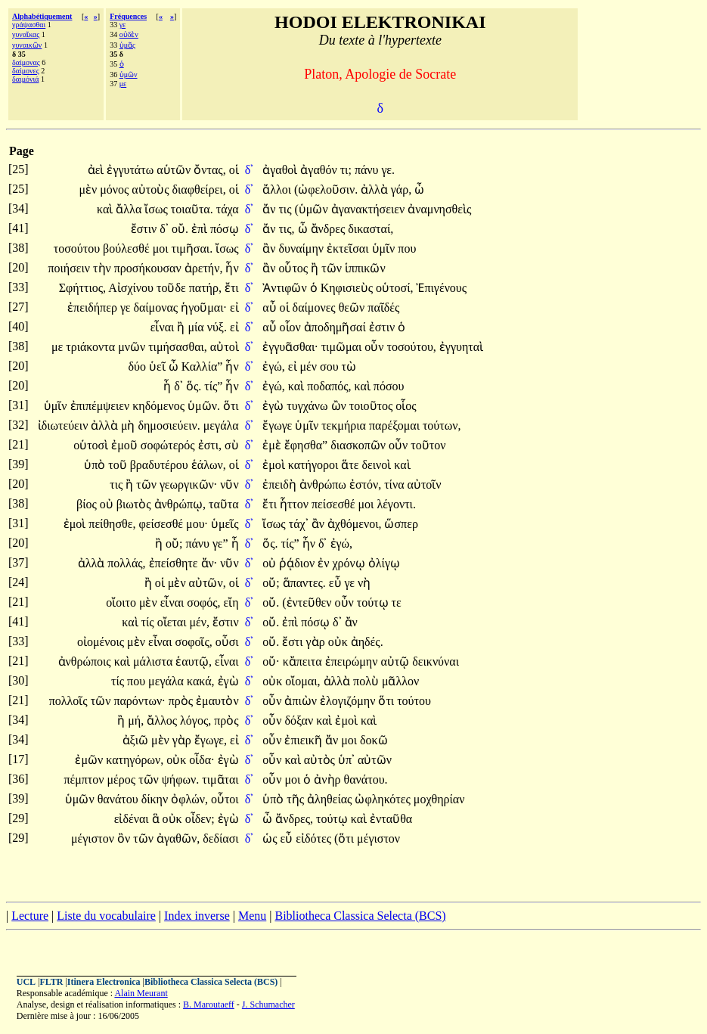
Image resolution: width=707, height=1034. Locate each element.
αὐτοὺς (152, 189)
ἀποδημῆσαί (336, 327)
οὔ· (270, 661)
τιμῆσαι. (192, 248)
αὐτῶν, (207, 582)
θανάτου (119, 799)
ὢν (340, 405)
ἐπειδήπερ (93, 307)
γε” (220, 543)
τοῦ (118, 464)
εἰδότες (315, 838)
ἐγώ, (273, 366)
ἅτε (351, 464)
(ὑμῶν (313, 209)
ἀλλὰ (376, 189)
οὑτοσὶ (92, 445)
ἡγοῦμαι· (204, 307)
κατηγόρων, (134, 759)
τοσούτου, (411, 346)
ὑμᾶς (127, 45)
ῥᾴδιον (298, 563)
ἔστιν (145, 228)
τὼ (349, 366)
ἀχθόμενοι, (354, 523)
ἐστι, (210, 445)
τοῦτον (428, 445)
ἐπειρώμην (353, 661)
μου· (197, 523)
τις (286, 209)
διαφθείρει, (199, 189)
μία (197, 327)
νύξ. (217, 327)
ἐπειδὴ (280, 484)
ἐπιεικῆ (304, 740)
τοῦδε (173, 287)
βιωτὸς (135, 504)
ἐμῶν (90, 759)
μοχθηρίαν (439, 799)
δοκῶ (374, 740)
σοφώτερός (169, 445)
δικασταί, (370, 228)
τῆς (297, 799)
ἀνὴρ (328, 779)
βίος (88, 504)
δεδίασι (220, 838)
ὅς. (193, 386)
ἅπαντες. (304, 582)
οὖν (375, 346)
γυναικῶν (27, 45)
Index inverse (197, 915)
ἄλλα (130, 209)
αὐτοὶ (224, 346)
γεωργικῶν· (188, 484)
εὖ (337, 582)
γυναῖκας (25, 34)
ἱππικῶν (365, 268)
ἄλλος (163, 720)
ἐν (325, 563)
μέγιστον (94, 838)
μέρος (123, 779)
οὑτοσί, (394, 287)
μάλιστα (154, 661)
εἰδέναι (133, 818)
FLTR (52, 982)
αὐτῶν (375, 759)
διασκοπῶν (359, 445)
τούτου (414, 700)
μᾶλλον (400, 681)
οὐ (108, 504)
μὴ (129, 425)
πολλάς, (126, 563)
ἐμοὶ (275, 464)
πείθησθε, (111, 523)
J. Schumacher (268, 1004)
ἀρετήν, (204, 268)
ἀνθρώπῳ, (180, 504)
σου (331, 366)
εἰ (234, 307)
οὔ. (180, 228)
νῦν (229, 484)
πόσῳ (224, 228)
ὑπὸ (96, 464)
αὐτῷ (396, 661)
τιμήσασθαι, (177, 346)
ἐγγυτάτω (132, 169)
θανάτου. (366, 779)
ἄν (270, 209)
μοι (162, 248)
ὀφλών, (189, 799)
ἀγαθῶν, (178, 838)
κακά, (201, 681)
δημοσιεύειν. (169, 425)
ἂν (270, 248)
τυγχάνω (308, 405)
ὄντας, (209, 169)
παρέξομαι (396, 425)
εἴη (231, 602)
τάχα (227, 209)
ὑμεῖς (225, 523)
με (123, 83)
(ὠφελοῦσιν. (326, 189)
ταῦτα (224, 504)
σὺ (232, 445)
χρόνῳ (350, 563)
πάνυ (368, 169)
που (407, 248)
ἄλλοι (278, 189)
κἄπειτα (304, 661)
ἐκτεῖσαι (349, 248)
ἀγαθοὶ (281, 169)
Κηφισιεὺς (348, 287)
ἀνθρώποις (86, 661)
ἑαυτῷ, (193, 661)
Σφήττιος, (82, 287)
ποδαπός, (329, 386)
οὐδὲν (128, 34)
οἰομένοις (102, 641)
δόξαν (300, 720)
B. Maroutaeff (208, 1004)
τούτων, (442, 425)
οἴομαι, (302, 681)
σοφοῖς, (193, 641)
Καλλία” (202, 366)
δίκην (156, 799)
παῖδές (383, 307)
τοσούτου (78, 248)
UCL (26, 982)
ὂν (125, 838)
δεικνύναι (435, 661)
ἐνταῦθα (391, 818)
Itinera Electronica (104, 982)
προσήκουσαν (149, 268)
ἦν (231, 268)
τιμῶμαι (343, 346)
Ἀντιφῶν (285, 287)
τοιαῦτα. (192, 209)
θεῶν (353, 307)
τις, (286, 228)
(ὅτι (345, 838)
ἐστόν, (365, 484)
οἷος (405, 405)
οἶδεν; (200, 818)
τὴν (103, 268)
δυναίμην (302, 248)
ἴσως (157, 209)
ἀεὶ (97, 169)
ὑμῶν (128, 74)
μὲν (89, 189)
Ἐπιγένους (441, 287)
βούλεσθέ (128, 248)
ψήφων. (180, 779)
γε (122, 24)
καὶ (106, 209)
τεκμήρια (345, 425)
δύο (139, 366)
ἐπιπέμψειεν (101, 405)
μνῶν (133, 346)
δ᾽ (249, 169)
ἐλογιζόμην (349, 700)
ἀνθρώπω (324, 484)
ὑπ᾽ (346, 759)
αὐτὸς (321, 759)
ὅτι (231, 405)
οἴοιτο (122, 602)
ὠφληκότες (384, 799)
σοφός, (203, 602)
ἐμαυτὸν (217, 700)
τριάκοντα (92, 346)
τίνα (395, 484)
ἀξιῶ (136, 740)
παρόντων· (139, 700)
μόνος (116, 189)
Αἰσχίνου (132, 287)
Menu (252, 915)
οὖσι (227, 641)
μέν (310, 366)
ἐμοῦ (126, 445)
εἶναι (164, 327)
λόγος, (195, 720)
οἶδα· (201, 759)
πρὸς (182, 700)
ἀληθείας (331, 799)
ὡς (271, 838)
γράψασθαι (28, 24)
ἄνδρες (330, 228)
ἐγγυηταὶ (461, 346)
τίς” (213, 386)
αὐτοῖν (425, 484)
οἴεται (173, 622)
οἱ (234, 169)
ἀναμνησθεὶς (439, 209)
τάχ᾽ (299, 523)
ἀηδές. (367, 641)
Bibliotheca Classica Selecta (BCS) (359, 915)
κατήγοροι (314, 464)
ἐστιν (383, 327)
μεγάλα (221, 425)
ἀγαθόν (320, 169)
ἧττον (296, 504)
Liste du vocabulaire (106, 915)
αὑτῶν (175, 169)
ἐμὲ (273, 445)
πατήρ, (205, 287)
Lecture (29, 915)
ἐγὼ (274, 405)
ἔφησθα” (305, 445)
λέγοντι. (396, 504)
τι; (346, 169)
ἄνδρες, (294, 818)
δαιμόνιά (25, 79)
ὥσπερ (400, 523)
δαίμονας (26, 62)
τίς (149, 622)
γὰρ (317, 641)
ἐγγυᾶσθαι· (290, 346)
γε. (388, 169)
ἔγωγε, (210, 740)
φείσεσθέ (162, 523)
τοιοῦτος (372, 405)
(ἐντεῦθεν (308, 602)
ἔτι (232, 287)
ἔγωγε (278, 425)
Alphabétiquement (42, 16)
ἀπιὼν (302, 700)
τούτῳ (374, 602)
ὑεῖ (159, 366)
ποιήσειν (70, 268)
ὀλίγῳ (384, 563)
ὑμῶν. (204, 405)
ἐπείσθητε (175, 563)
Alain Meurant (140, 993)
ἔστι (293, 641)
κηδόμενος (160, 405)
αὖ (270, 307)
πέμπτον (85, 779)
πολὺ (367, 681)
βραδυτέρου (160, 464)
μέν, (200, 622)
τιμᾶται (220, 779)
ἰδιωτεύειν (64, 425)
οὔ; (174, 543)
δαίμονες (25, 71)
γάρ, (401, 189)
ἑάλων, (208, 464)
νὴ (364, 582)
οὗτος (294, 268)
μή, (136, 720)
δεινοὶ (377, 464)
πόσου (389, 386)
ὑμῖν (385, 248)
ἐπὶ (200, 228)
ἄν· (209, 563)
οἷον (292, 327)
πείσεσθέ (335, 504)
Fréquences (128, 16)
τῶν (333, 268)
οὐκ (339, 641)
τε (397, 602)
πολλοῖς (70, 700)
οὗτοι (225, 799)
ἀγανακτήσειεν (369, 209)
